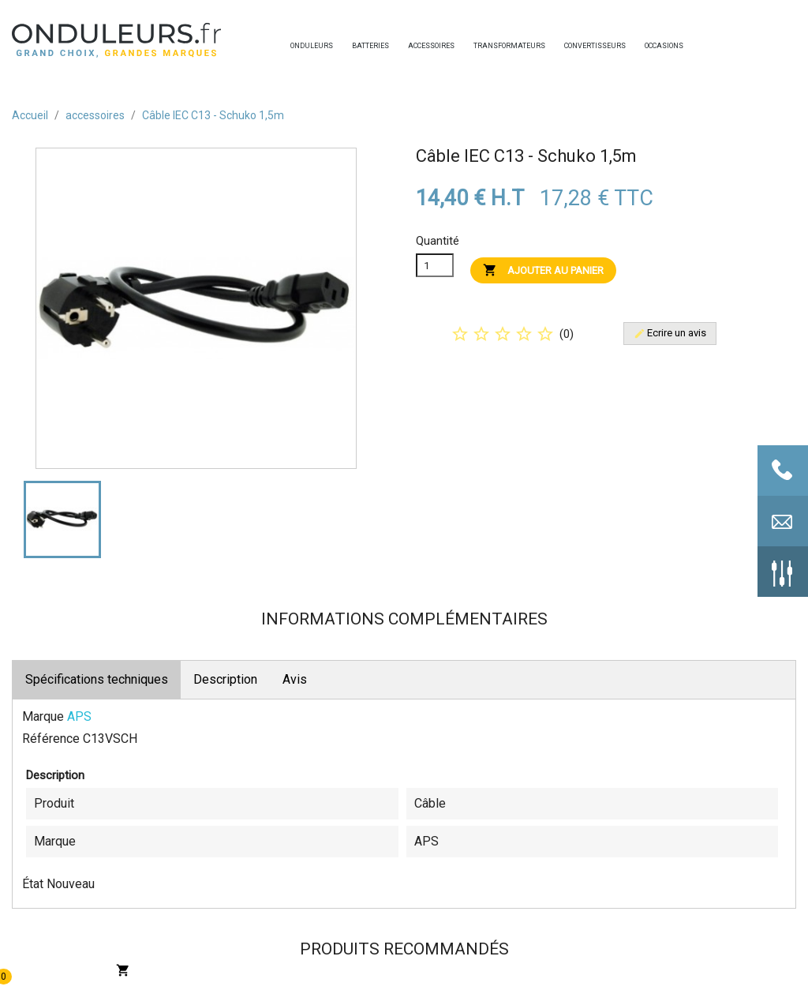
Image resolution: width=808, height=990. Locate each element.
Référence (51, 738)
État (32, 883)
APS (79, 716)
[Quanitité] (435, 265)
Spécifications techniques (96, 679)
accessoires (412, 46)
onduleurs (294, 46)
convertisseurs (568, 46)
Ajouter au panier (543, 269)
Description (225, 679)
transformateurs (477, 46)
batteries (356, 46)
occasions (649, 46)
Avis (294, 679)
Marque (43, 716)
